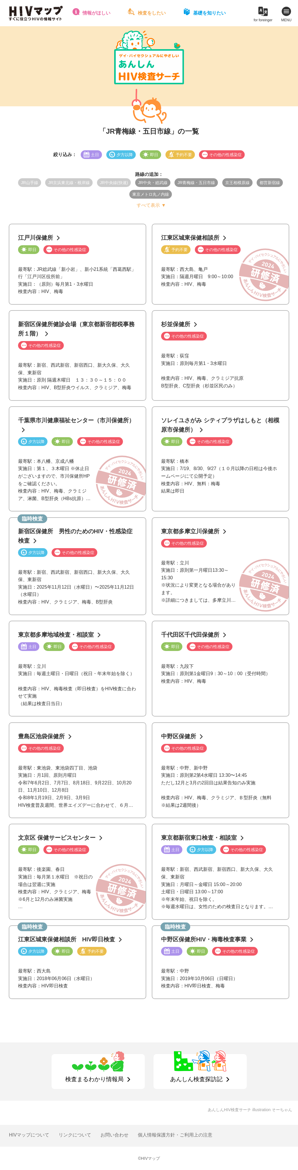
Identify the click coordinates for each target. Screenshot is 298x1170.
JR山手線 (29, 182)
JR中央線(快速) (114, 182)
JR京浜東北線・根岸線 (69, 182)
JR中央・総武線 (152, 182)
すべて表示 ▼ (151, 205)
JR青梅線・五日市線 (196, 182)
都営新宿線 (270, 182)
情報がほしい (96, 12)
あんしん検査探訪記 (196, 1079)
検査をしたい (152, 12)
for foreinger (263, 20)
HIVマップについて (29, 1134)
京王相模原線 (237, 182)
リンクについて (75, 1134)
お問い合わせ (114, 1134)
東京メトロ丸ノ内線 (150, 194)
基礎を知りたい (209, 12)
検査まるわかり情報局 (94, 1079)
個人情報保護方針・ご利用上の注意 (175, 1134)
